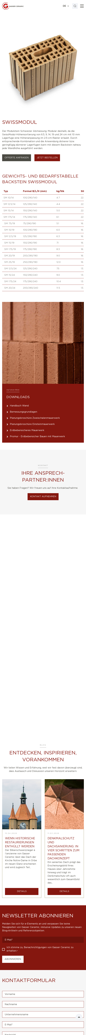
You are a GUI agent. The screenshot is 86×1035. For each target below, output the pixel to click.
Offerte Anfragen (17, 158)
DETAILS (22, 891)
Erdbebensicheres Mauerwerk (27, 430)
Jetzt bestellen (47, 158)
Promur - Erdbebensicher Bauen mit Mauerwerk (37, 436)
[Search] (75, 6)
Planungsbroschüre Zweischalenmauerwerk (35, 418)
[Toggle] (82, 6)
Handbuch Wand (19, 406)
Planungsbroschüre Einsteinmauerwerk (32, 424)
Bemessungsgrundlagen (23, 412)
